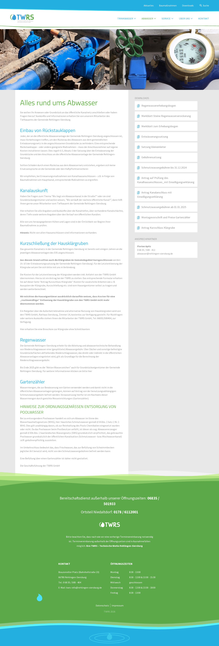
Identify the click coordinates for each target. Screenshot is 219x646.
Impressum (117, 605)
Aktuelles (149, 5)
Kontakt (203, 18)
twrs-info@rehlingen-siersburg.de (84, 587)
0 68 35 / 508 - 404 (72, 582)
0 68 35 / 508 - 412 (146, 249)
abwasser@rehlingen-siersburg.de (155, 253)
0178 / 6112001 (126, 512)
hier (89, 371)
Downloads (188, 5)
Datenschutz (102, 605)
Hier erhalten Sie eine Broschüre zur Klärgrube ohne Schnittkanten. (55, 329)
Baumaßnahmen (168, 5)
